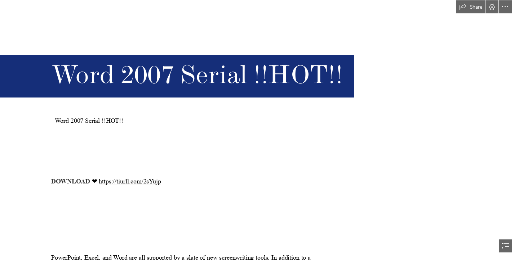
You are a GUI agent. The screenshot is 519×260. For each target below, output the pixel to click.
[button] (470, 6)
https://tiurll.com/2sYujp (130, 181)
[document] (259, 130)
